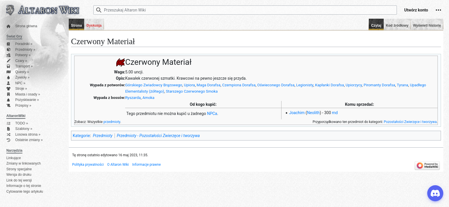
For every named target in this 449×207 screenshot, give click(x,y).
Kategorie (81, 135)
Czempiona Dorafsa (239, 85)
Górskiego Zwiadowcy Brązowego (153, 85)
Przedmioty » (20, 50)
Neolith (313, 112)
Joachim (297, 112)
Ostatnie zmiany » (24, 140)
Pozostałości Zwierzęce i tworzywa (410, 122)
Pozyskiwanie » (22, 100)
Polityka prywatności (88, 165)
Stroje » (16, 89)
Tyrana (402, 85)
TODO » (17, 123)
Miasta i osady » (23, 94)
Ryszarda (133, 97)
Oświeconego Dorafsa (275, 85)
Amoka (148, 97)
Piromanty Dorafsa (379, 85)
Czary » (16, 61)
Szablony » (19, 129)
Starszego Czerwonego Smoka (192, 91)
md (335, 112)
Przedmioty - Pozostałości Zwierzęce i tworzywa (158, 135)
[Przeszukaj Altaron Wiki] (245, 10)
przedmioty (111, 122)
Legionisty (304, 85)
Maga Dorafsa (208, 85)
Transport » (19, 66)
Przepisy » (18, 106)
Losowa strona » (23, 134)
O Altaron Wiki (118, 165)
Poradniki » (19, 44)
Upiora (189, 85)
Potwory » (18, 55)
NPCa (212, 113)
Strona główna (21, 26)
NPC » (15, 83)
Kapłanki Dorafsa (329, 85)
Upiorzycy (354, 85)
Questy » (17, 72)
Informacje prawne (146, 165)
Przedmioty (102, 135)
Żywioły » (17, 77)
